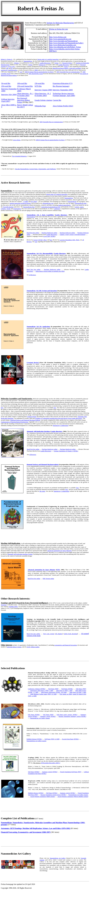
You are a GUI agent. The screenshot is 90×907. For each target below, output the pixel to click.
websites (3, 208)
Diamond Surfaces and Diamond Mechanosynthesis (25, 420)
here (51, 240)
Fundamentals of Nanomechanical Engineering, (14, 422)
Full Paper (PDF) (53, 689)
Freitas (56, 63)
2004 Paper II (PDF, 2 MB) (64, 690)
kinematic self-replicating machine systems (20, 554)
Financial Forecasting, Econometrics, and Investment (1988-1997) (25, 832)
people (8, 208)
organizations (17, 208)
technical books (31, 416)
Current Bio (57, 100)
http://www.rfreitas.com (57, 37)
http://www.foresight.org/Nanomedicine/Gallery (66, 43)
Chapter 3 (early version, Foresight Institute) (72, 234)
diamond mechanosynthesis (60, 68)
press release (16, 140)
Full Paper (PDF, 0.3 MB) (52, 739)
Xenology (4, 605)
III (11, 68)
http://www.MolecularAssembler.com (62, 45)
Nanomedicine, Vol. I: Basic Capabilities (40, 215)
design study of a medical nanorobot (48, 59)
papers (82, 207)
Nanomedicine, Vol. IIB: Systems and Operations (42, 290)
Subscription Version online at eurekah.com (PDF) (50, 271)
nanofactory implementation (9, 70)
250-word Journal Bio (25, 86)
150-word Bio (39, 83)
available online (13, 606)
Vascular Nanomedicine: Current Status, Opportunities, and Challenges (35, 169)
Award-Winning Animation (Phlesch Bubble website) (72, 796)
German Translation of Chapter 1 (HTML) (66, 451)
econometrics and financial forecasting (65, 645)
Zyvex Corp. (11, 66)
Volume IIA (42, 65)
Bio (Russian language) (61, 86)
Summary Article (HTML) (48, 716)
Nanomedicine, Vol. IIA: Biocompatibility (40, 253)
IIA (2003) (34, 201)
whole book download (70, 634)
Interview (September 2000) (63, 90)
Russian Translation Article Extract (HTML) (53, 795)
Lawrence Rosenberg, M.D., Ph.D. (69, 240)
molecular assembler (75, 68)
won (21, 72)
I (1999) (25, 201)
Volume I (16, 63)
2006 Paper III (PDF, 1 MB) (77, 692)
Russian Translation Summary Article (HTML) (72, 716)
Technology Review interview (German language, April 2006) (64, 94)
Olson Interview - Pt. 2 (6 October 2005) (43, 94)
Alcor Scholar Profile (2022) (63, 106)
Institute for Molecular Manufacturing (60, 23)
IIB (7, 68)
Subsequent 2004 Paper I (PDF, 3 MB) (41, 690)
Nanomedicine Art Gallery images (40, 718)
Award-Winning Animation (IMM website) (42, 796)
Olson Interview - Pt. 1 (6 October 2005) (25, 94)
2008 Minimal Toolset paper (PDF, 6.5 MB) (43, 694)
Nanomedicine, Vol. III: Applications (38, 326)
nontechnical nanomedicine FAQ (50, 207)
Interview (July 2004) (9, 94)
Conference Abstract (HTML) (36, 689)
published (57, 208)
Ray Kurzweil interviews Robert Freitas (23, 100)
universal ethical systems (14, 647)
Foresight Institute (8, 207)
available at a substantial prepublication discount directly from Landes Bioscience (58, 418)
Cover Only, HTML (49, 236)
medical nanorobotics (64, 205)
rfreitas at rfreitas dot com (58, 29)
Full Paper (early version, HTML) (67, 714)
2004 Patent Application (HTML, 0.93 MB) (54, 692)
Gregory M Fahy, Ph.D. (40, 240)
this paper (42, 491)
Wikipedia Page (40, 106)
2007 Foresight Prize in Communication (68, 72)
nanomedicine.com (48, 203)
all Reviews (32, 275)
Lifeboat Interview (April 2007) (8, 100)
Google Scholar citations (43, 100)
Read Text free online (33, 233)
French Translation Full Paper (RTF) (70, 772)
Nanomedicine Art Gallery (58, 858)
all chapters (58, 634)
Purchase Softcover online (67, 233)
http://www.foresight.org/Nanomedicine (63, 41)
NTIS (58, 569)
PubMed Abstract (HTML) (34, 739)
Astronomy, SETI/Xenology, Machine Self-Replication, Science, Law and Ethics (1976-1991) (35, 828)
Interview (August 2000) (43, 90)
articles (77, 207)
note (36, 241)
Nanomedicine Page (80, 203)
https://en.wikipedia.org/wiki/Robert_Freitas (65, 47)
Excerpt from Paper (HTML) (70, 739)
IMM (36, 70)
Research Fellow (67, 63)
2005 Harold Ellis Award (36, 73)
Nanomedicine (28, 61)
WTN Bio (38, 86)
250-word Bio (6, 86)
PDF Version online (48, 578)
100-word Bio (22, 83)
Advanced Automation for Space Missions (59, 550)
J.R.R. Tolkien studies (33, 647)
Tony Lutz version (48, 634)
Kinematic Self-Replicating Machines (38, 431)
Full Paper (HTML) (67, 689)
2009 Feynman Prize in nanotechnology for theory (39, 72)
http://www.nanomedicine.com (60, 39)
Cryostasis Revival (33, 362)
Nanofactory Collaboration (60, 425)
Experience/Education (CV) (62, 83)
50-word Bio (5, 83)
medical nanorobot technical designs (20, 203)
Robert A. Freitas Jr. (6, 59)
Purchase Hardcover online (49, 233)
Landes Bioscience (45, 63)
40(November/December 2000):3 (50, 763)
